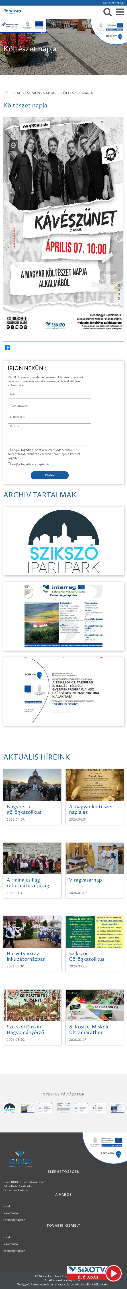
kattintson (21, 1190)
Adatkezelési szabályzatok (62, 1280)
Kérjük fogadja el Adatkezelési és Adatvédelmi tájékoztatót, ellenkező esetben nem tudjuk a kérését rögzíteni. (44, 454)
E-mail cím (15, 414)
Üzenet (13, 426)
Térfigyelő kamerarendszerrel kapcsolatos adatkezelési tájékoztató (62, 1284)
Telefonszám (16, 403)
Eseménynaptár (41, 93)
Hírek (7, 1206)
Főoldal (12, 93)
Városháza (10, 1213)
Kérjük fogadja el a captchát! (29, 464)
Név (11, 392)
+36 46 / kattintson (21, 1186)
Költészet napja (76, 93)
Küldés (49, 475)
